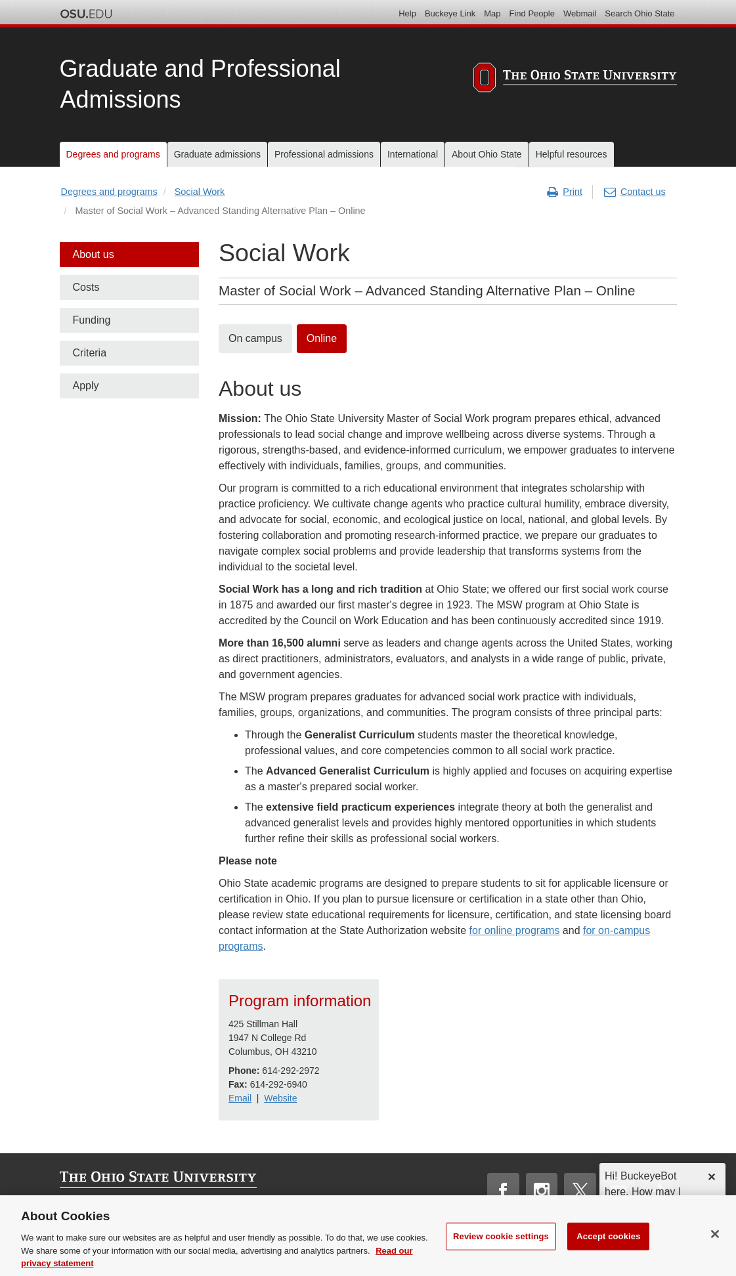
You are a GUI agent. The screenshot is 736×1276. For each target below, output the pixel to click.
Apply (86, 385)
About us (93, 254)
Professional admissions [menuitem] (324, 154)
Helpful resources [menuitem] (571, 154)
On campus (255, 338)
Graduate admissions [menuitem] (217, 154)
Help (407, 13)
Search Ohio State (639, 13)
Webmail (579, 13)
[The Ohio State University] (575, 79)
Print (564, 192)
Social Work (200, 191)
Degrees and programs (109, 191)
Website (280, 1098)
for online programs (514, 930)
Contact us (635, 192)
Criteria (90, 352)
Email (239, 1098)
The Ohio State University (86, 14)
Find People (532, 13)
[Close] (715, 1249)
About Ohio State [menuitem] (487, 154)
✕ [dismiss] (711, 1177)
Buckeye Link (450, 13)
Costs (86, 287)
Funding (92, 320)
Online (322, 338)
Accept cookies (608, 1251)
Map (492, 13)
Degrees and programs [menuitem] (113, 154)
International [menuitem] (412, 154)
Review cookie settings (501, 1251)
